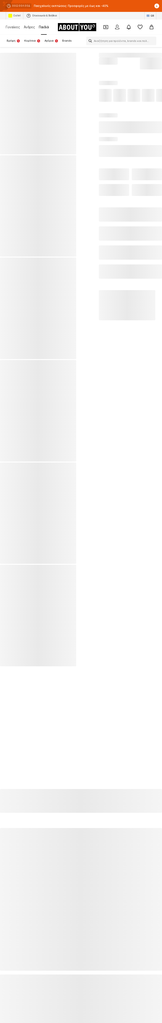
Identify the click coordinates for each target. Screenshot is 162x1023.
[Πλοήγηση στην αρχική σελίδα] (77, 27)
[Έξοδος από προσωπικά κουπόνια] (106, 27)
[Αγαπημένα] (140, 27)
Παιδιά (44, 27)
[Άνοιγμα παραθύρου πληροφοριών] (156, 6)
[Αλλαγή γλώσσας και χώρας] (150, 15)
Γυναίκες (13, 27)
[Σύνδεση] (117, 27)
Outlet (14, 16)
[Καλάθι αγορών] (151, 27)
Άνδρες (29, 27)
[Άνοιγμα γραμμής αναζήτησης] (89, 41)
